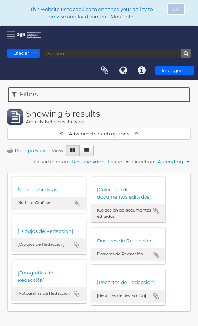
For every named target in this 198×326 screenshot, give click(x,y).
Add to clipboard (76, 203)
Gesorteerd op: (51, 161)
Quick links (141, 70)
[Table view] (86, 150)
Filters (25, 94)
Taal (123, 70)
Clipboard (104, 70)
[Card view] (73, 150)
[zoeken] (117, 53)
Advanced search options (99, 134)
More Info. (123, 17)
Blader (21, 53)
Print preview (27, 150)
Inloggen (172, 70)
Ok (176, 9)
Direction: (143, 161)
